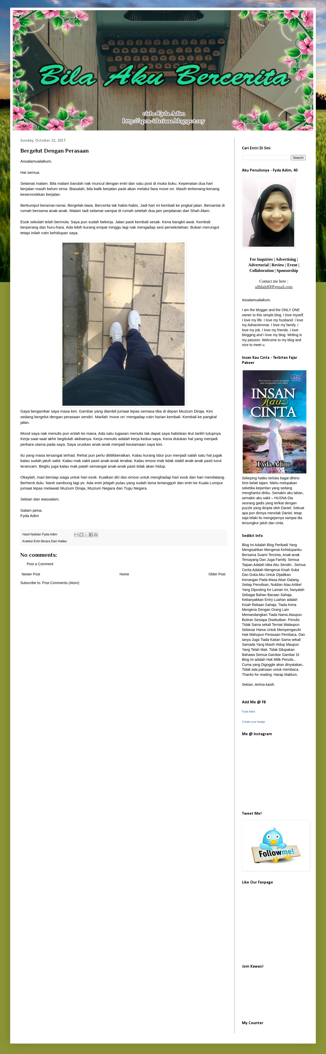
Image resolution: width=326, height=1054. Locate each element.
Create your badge (253, 721)
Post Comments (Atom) (60, 583)
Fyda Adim (248, 711)
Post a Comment (40, 564)
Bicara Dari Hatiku (54, 541)
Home (124, 574)
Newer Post (31, 574)
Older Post (217, 574)
